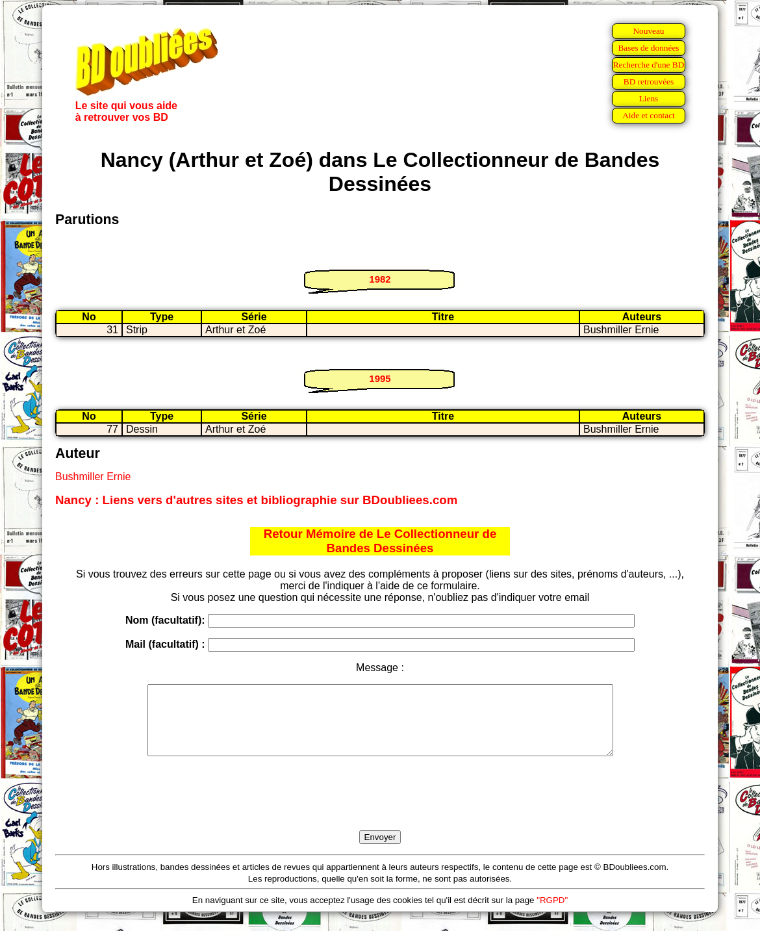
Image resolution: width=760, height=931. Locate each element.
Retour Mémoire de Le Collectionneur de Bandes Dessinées (380, 541)
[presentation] (380, 808)
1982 (379, 279)
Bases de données (648, 48)
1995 (379, 378)
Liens (649, 98)
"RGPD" (552, 914)
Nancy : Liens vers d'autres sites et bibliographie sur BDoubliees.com (256, 500)
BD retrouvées (649, 81)
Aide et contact (648, 115)
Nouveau (648, 31)
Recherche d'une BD (649, 65)
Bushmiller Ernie (93, 476)
